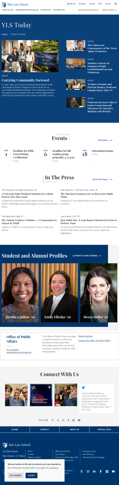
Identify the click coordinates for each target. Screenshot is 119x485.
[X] (52, 420)
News (30, 451)
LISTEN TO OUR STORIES (85, 255)
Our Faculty (46, 10)
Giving (15, 429)
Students (82, 4)
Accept (31, 475)
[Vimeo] (74, 420)
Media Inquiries (85, 336)
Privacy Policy (66, 470)
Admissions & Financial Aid (26, 10)
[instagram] (58, 420)
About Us (74, 429)
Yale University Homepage (93, 457)
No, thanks (15, 475)
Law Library (60, 454)
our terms (53, 468)
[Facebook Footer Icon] (100, 471)
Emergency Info (89, 451)
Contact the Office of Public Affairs (94, 340)
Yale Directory (88, 454)
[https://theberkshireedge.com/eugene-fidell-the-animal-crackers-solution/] (30, 224)
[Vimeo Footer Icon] (107, 471)
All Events (103, 140)
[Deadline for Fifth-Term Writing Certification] (20, 155)
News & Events (108, 10)
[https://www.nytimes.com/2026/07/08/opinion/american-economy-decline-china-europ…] (89, 197)
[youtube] (79, 420)
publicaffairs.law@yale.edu (19, 352)
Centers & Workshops (87, 10)
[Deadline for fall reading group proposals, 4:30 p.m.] (59, 155)
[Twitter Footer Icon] (81, 471)
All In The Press (100, 179)
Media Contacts (34, 457)
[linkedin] (63, 420)
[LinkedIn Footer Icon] (94, 471)
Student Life (59, 10)
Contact (44, 429)
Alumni (108, 4)
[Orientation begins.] (98, 155)
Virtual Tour (104, 429)
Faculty (92, 4)
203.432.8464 (13, 350)
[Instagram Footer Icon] (88, 471)
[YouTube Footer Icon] (113, 471)
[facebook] (68, 420)
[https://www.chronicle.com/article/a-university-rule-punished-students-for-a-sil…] (30, 199)
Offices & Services (62, 451)
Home (5, 34)
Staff (100, 4)
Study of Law (7, 10)
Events (30, 454)
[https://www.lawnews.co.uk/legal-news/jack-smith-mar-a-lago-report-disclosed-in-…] (89, 225)
